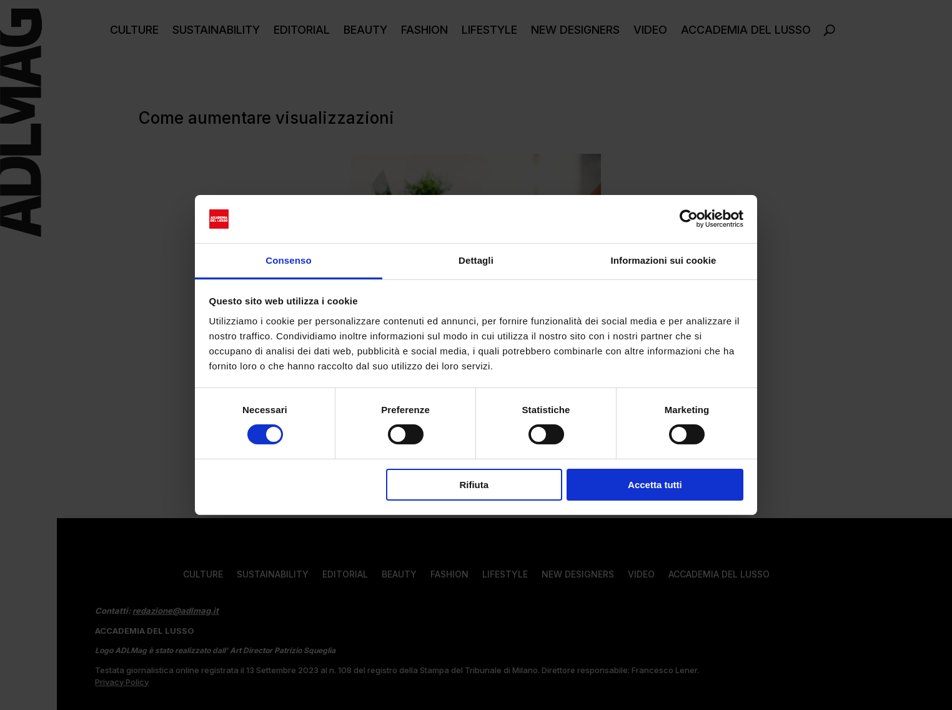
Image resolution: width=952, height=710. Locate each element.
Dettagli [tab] (476, 260)
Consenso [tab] (288, 260)
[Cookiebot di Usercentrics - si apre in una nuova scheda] (688, 218)
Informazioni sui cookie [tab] (663, 260)
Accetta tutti (655, 484)
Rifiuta (473, 484)
